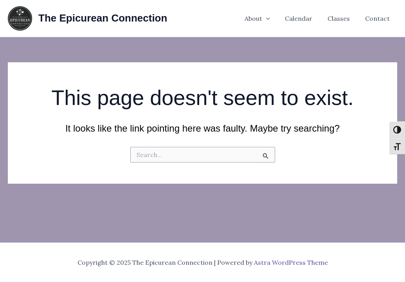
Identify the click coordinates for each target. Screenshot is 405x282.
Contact (378, 18)
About (266, 18)
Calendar (305, 18)
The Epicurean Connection (102, 18)
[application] (275, 18)
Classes (342, 18)
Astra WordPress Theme (291, 262)
